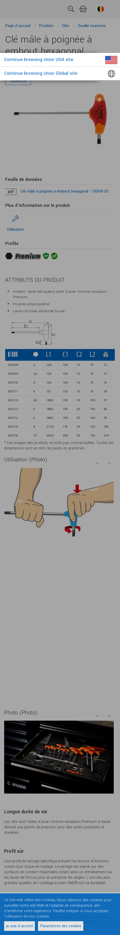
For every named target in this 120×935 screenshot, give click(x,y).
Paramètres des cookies (60, 926)
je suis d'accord (19, 926)
